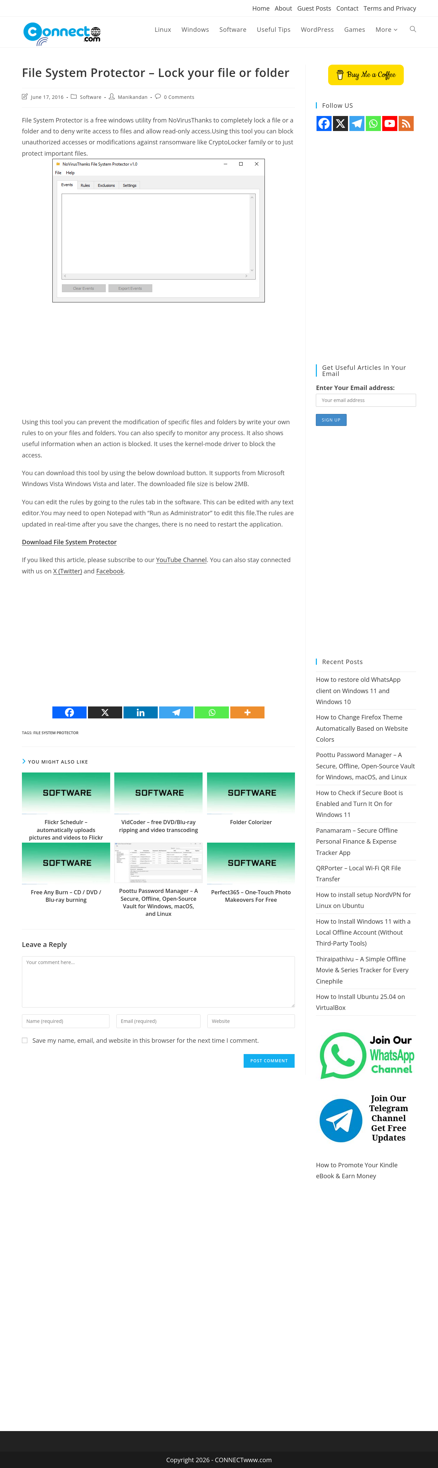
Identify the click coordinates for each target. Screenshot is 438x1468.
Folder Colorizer (251, 822)
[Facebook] (69, 712)
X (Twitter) (67, 571)
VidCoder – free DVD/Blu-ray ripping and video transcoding (158, 825)
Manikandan (132, 97)
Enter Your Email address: (355, 388)
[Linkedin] (141, 712)
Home (261, 8)
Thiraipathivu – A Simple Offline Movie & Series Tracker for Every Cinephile (362, 970)
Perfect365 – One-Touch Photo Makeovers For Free (251, 896)
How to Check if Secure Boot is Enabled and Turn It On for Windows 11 (359, 804)
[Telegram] (176, 712)
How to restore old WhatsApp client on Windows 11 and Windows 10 (358, 690)
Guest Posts (314, 8)
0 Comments (179, 97)
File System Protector (55, 732)
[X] (105, 712)
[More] (247, 712)
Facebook (110, 571)
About (283, 8)
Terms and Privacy (390, 8)
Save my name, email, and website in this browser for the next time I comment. (146, 1040)
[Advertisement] (158, 357)
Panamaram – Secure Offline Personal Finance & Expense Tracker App (357, 841)
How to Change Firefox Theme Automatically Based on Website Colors (362, 728)
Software (91, 97)
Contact (347, 8)
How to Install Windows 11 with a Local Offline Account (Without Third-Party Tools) (363, 932)
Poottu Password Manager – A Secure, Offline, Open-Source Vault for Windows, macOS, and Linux (158, 902)
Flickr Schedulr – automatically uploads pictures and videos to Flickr (66, 829)
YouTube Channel (181, 560)
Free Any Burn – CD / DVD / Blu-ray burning (66, 896)
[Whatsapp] (212, 712)
